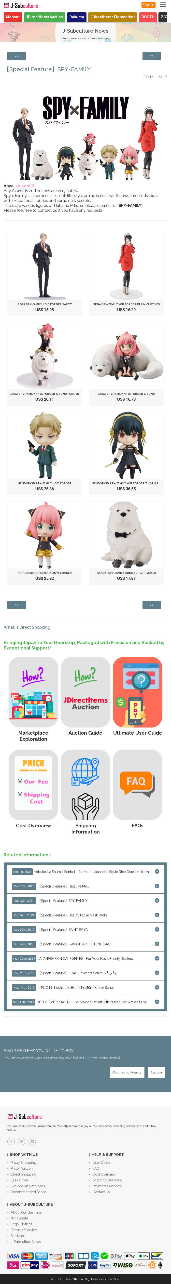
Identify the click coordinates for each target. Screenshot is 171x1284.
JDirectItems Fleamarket (113, 17)
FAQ (94, 1168)
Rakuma (77, 17)
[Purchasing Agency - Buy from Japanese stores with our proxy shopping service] (127, 1072)
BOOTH (148, 17)
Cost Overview (102, 1174)
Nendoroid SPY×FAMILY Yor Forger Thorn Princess (131, 483)
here (87, 1057)
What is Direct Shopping (27, 627)
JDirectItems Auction (44, 17)
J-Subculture (68, 38)
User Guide (99, 1163)
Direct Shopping (100, 38)
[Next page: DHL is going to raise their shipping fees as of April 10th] (151, 56)
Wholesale (17, 1218)
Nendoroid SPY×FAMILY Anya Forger (44, 573)
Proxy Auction (20, 1168)
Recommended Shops (27, 1192)
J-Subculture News (24, 1242)
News (83, 38)
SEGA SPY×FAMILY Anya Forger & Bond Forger (44, 394)
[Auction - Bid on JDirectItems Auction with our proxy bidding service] (156, 1072)
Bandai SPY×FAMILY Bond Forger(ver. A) (126, 573)
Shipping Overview (105, 1180)
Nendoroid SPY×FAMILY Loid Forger (44, 483)
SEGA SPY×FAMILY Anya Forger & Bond (126, 394)
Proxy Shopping (21, 1163)
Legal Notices (19, 1224)
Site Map (15, 1236)
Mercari (13, 17)
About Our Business (24, 1212)
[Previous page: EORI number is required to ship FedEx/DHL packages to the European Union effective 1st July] (16, 56)
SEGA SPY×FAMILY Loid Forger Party (44, 304)
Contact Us (99, 1192)
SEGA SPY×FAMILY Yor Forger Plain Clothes (126, 304)
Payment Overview (105, 1186)
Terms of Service (22, 1230)
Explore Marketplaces (26, 1186)
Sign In (148, 5)
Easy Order (17, 1180)
